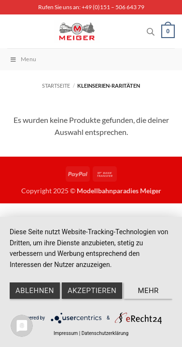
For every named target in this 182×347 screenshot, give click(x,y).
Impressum (66, 333)
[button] (168, 31)
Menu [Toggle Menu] (23, 59)
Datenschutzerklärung (105, 333)
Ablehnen (34, 290)
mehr (148, 290)
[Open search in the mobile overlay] (150, 31)
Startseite (56, 85)
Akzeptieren (92, 290)
